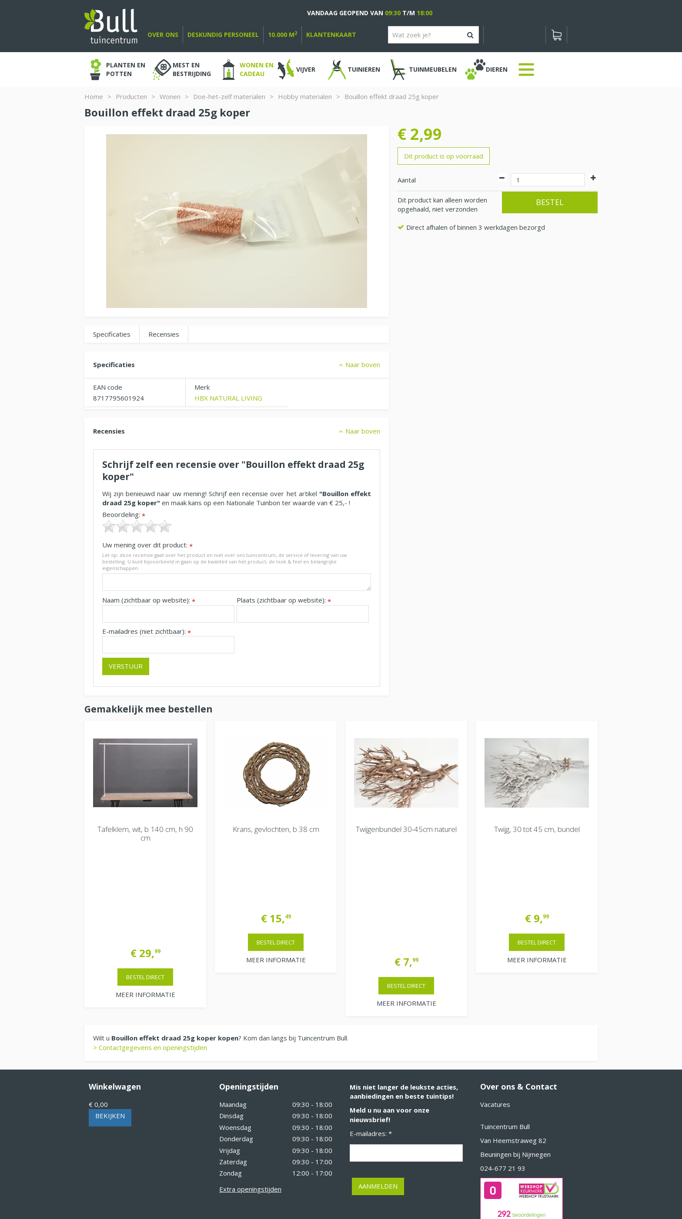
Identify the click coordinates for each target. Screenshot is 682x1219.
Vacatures (495, 1000)
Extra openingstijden (250, 1084)
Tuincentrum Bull (505, 1022)
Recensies (163, 334)
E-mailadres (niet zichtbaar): (146, 631)
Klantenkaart (331, 34)
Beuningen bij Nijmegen (515, 1050)
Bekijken (110, 1011)
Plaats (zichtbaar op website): (284, 600)
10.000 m (282, 34)
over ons (162, 34)
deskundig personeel (223, 34)
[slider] (137, 526)
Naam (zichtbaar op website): (148, 600)
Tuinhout (267, 1188)
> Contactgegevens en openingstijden (150, 943)
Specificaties (111, 334)
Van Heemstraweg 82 (513, 1036)
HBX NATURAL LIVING (228, 398)
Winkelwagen (115, 982)
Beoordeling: (123, 514)
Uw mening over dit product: (147, 545)
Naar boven (362, 364)
